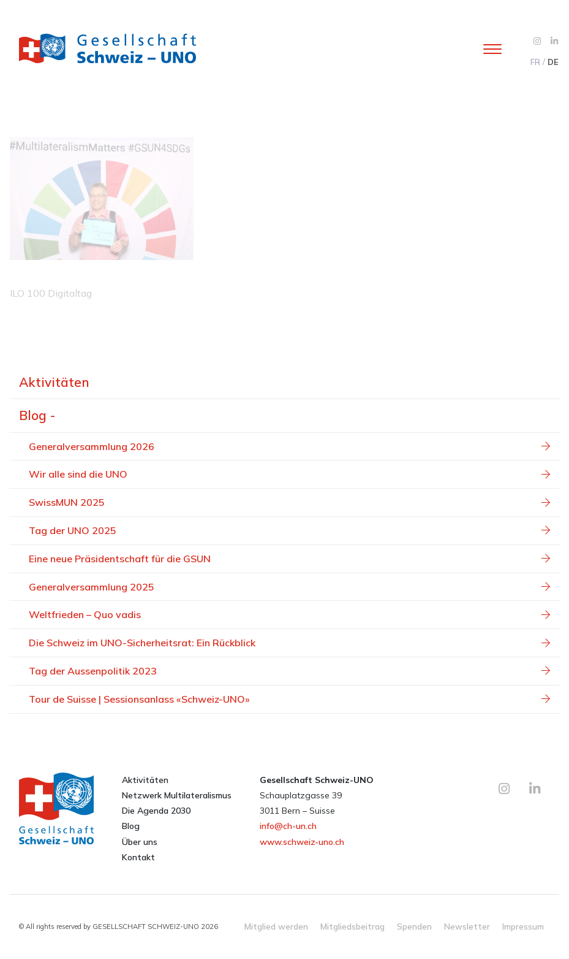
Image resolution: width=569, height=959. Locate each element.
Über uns (139, 841)
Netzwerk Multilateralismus (177, 795)
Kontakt (138, 857)
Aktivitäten (54, 382)
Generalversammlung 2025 (289, 587)
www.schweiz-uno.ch (302, 841)
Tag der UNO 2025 (289, 530)
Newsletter (467, 926)
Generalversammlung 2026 (289, 446)
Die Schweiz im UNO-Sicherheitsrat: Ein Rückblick (289, 642)
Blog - (37, 415)
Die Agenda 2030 (156, 810)
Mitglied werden (276, 926)
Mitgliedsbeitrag (352, 926)
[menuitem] (534, 62)
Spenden (414, 926)
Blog (131, 825)
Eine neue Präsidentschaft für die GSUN (289, 558)
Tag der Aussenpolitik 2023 (289, 671)
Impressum (523, 926)
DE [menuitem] (553, 62)
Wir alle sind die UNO (289, 474)
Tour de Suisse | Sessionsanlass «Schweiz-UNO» (289, 699)
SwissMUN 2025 (289, 502)
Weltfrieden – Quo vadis (289, 614)
